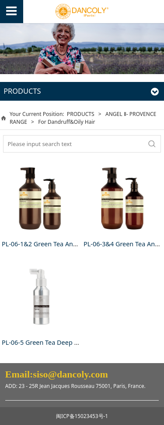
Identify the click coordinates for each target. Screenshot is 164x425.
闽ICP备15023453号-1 (82, 415)
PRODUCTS (80, 114)
